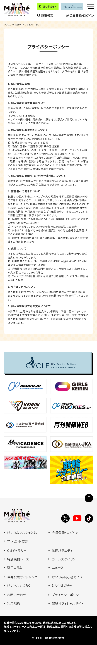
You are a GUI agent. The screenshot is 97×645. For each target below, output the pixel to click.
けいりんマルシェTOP (13, 24)
